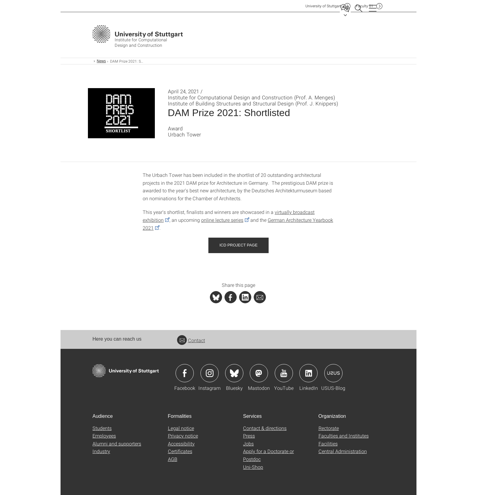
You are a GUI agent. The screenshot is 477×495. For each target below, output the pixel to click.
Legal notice (181, 428)
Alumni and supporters (116, 443)
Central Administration (343, 451)
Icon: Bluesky (234, 373)
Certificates (180, 451)
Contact (191, 340)
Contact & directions (265, 428)
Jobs (248, 443)
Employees (104, 435)
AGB (172, 459)
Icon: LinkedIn (308, 373)
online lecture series (222, 220)
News (101, 61)
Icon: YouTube (284, 373)
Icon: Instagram (209, 373)
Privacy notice (183, 435)
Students (102, 428)
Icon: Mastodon (259, 373)
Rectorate (329, 428)
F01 (364, 6)
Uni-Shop (253, 467)
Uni (323, 6)
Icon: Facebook (185, 373)
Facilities (328, 443)
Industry (101, 451)
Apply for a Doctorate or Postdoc (268, 455)
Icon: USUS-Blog (333, 373)
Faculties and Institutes (344, 435)
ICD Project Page (238, 245)
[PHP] (231, 297)
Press (249, 435)
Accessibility (181, 443)
